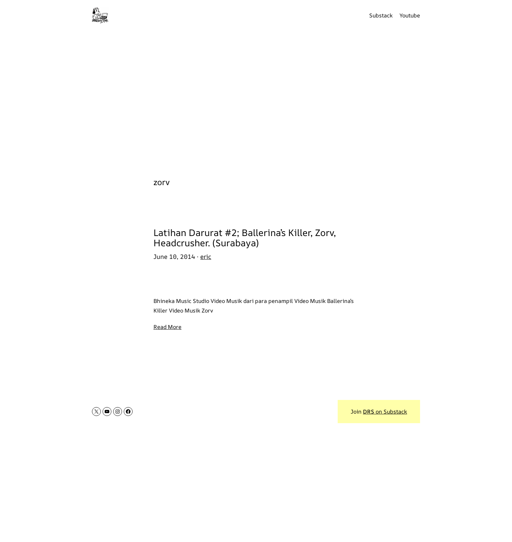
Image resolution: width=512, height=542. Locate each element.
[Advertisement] (256, 99)
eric (205, 256)
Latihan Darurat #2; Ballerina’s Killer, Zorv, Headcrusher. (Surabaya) (244, 237)
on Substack (385, 411)
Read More (167, 327)
